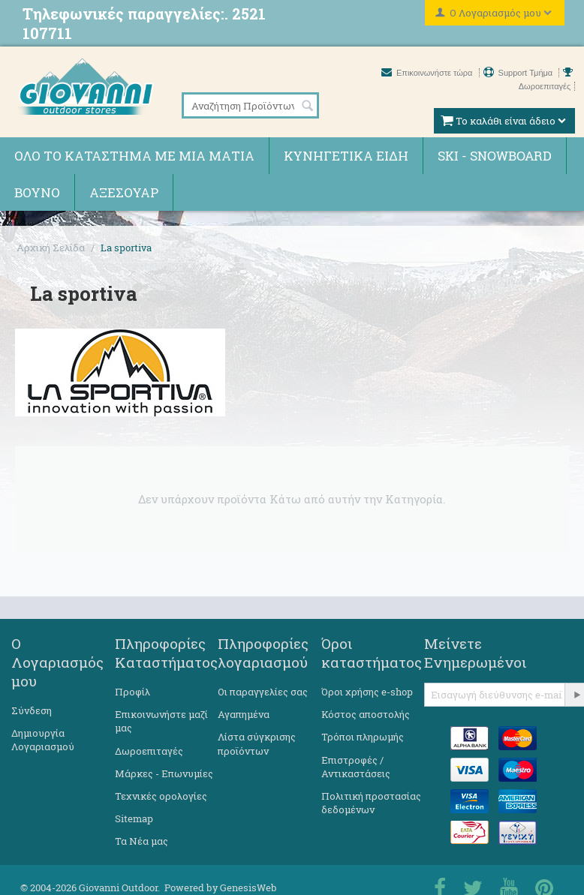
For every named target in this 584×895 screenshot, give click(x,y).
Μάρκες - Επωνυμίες (164, 773)
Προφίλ (132, 691)
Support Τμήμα (519, 72)
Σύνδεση (31, 710)
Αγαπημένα (243, 714)
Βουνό (37, 192)
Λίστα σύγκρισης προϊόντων (257, 743)
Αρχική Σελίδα (51, 247)
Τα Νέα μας (141, 841)
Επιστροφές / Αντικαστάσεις (355, 766)
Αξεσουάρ (123, 192)
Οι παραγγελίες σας (263, 691)
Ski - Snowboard (495, 155)
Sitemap (134, 818)
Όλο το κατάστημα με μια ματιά (134, 155)
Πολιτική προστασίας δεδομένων (371, 802)
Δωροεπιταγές (149, 751)
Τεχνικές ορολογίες (161, 796)
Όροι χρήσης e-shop (367, 691)
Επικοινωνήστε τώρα (428, 72)
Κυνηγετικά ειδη (346, 155)
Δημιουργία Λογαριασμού (42, 739)
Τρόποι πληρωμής (362, 736)
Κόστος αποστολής (365, 714)
